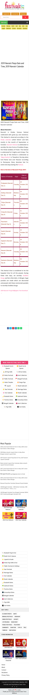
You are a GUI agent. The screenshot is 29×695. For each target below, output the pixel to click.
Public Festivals (7, 624)
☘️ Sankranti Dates (21, 396)
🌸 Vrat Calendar (8, 393)
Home (3, 665)
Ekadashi (17, 616)
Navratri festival (12, 145)
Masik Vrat (14, 621)
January (3, 26)
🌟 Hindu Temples (7, 382)
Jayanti (16, 619)
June (23, 26)
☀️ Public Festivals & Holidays (10, 566)
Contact (4, 670)
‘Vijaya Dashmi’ (5, 157)
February (8, 26)
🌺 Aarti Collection (21, 375)
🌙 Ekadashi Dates (7, 396)
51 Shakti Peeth (6, 613)
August (3, 28)
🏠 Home (3, 22)
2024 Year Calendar (20, 520)
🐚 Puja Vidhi (7, 407)
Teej (25, 627)
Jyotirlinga (5, 621)
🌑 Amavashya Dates (21, 400)
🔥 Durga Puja (21, 382)
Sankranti (5, 627)
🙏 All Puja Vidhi (7, 372)
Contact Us (15, 14)
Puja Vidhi (17, 624)
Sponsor (23, 14)
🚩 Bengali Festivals (21, 379)
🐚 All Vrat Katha (21, 372)
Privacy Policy (6, 675)
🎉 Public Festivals (7, 379)
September (8, 28)
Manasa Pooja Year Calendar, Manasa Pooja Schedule (14, 483)
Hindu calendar (6, 140)
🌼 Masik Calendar (21, 393)
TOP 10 (20, 627)
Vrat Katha (12, 630)
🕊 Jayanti (7, 386)
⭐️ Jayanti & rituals (7, 559)
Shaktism (13, 627)
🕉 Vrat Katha (21, 407)
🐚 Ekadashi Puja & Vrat (9, 553)
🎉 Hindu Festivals (7, 375)
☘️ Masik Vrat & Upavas (9, 556)
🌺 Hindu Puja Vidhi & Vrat (9, 563)
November (19, 28)
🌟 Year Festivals (8, 389)
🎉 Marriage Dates (21, 389)
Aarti (15, 613)
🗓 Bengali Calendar (8, 403)
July (26, 26)
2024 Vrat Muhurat (8, 520)
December (25, 28)
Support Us (6, 14)
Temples (4, 630)
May (20, 26)
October (14, 28)
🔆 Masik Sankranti (21, 386)
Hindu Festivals (7, 619)
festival (20, 165)
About (3, 667)
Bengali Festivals (7, 616)
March (13, 26)
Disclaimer (5, 673)
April (17, 26)
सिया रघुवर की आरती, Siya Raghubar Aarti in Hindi (12, 474)
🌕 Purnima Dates (7, 400)
